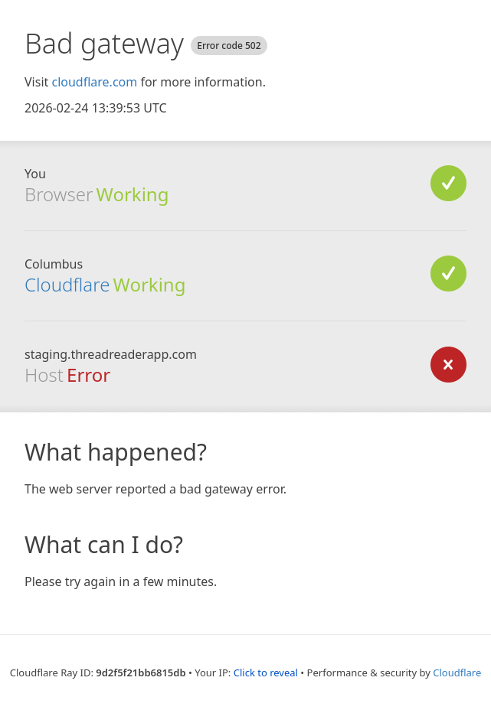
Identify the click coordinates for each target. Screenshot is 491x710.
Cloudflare (67, 284)
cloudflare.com (94, 81)
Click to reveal (266, 672)
